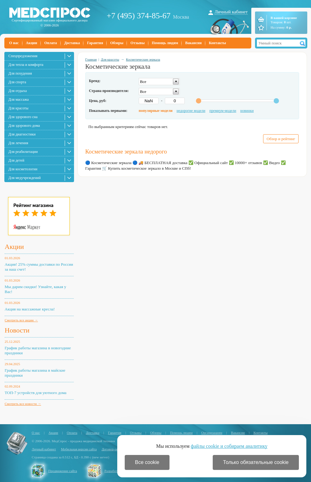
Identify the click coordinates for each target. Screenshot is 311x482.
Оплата (50, 43)
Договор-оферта (113, 449)
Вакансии (193, 43)
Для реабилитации (23, 151)
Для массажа (18, 99)
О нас (14, 43)
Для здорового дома (24, 125)
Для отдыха (17, 91)
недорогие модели (191, 110)
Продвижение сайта (62, 471)
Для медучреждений (24, 178)
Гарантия (95, 43)
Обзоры (116, 43)
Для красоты (18, 108)
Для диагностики (21, 134)
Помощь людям (165, 43)
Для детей (16, 160)
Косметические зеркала (143, 59)
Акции (31, 43)
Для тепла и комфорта (25, 64)
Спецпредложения (22, 56)
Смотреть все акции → (21, 320)
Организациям (211, 432)
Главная (91, 59)
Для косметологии (22, 169)
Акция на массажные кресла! (30, 309)
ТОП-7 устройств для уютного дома (36, 392)
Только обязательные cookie (256, 462)
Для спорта (17, 82)
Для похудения (20, 73)
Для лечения (18, 143)
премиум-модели (222, 110)
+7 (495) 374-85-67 (138, 15)
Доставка (72, 43)
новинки (247, 110)
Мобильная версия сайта (79, 449)
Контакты (217, 43)
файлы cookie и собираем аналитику (229, 446)
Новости (17, 330)
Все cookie (147, 462)
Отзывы (138, 43)
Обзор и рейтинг (281, 138)
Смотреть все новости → (23, 404)
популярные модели (156, 110)
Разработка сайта (116, 471)
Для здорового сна (23, 117)
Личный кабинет (231, 11)
